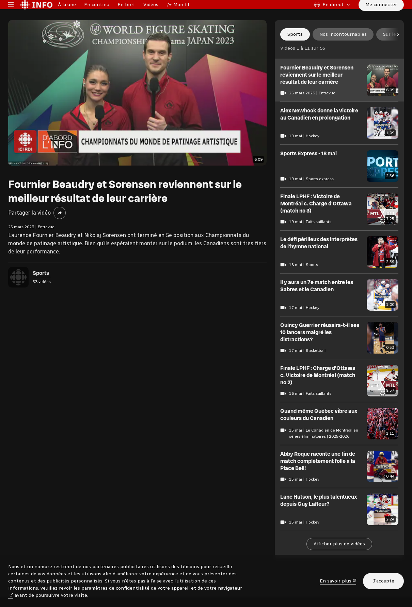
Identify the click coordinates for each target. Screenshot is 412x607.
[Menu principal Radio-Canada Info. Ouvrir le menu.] (11, 15)
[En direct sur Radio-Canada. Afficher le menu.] (332, 15)
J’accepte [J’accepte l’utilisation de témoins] (383, 581)
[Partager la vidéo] (59, 234)
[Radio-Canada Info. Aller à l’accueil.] (36, 15)
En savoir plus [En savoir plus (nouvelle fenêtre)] (338, 580)
